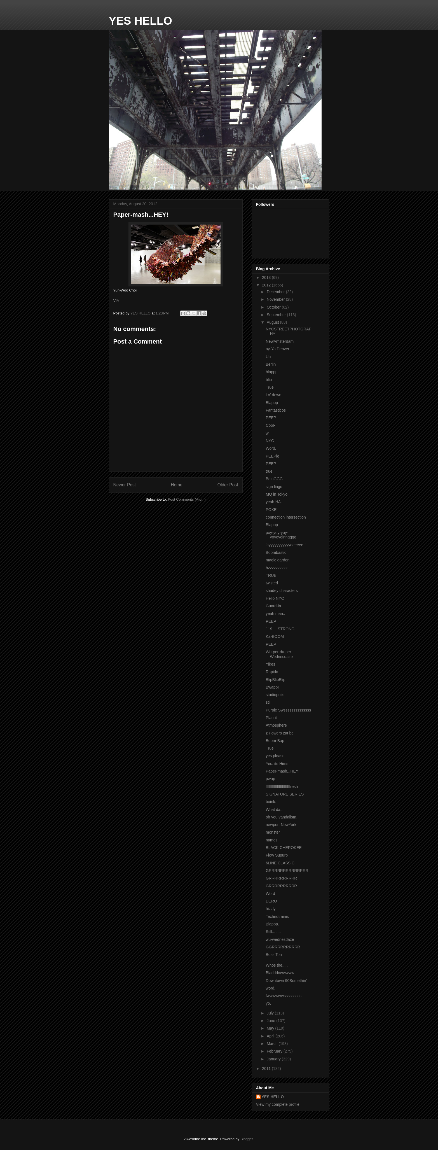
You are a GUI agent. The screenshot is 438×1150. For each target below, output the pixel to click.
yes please (275, 756)
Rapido (272, 672)
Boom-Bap (275, 740)
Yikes (270, 664)
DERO (271, 901)
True (269, 387)
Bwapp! (272, 687)
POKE (271, 509)
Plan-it (271, 717)
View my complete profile (277, 1104)
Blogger (246, 1139)
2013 (267, 277)
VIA (116, 300)
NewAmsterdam (280, 341)
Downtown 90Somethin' (286, 980)
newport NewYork (281, 824)
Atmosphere (276, 725)
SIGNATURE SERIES (285, 794)
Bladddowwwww (280, 973)
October (274, 307)
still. (269, 702)
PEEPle (272, 456)
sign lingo (274, 486)
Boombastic (276, 552)
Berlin (271, 364)
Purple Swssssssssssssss (288, 710)
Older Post (227, 484)
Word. (271, 448)
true (269, 471)
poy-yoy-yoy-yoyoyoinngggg (281, 535)
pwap (270, 778)
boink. (271, 801)
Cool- (270, 425)
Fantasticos (276, 410)
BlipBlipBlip (275, 679)
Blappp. (272, 924)
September (277, 314)
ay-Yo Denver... (279, 349)
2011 (267, 1068)
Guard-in (273, 606)
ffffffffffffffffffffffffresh (282, 786)
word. (270, 988)
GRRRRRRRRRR (281, 878)
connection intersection (286, 517)
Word (270, 893)
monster (273, 832)
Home (176, 484)
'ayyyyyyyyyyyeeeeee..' (286, 545)
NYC (270, 440)
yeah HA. (274, 502)
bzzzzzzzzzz (276, 568)
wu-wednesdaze (280, 939)
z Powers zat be (280, 733)
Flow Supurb (277, 855)
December (276, 292)
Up (268, 356)
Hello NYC (275, 598)
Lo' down (273, 395)
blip (269, 379)
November (276, 299)
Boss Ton (274, 954)
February (275, 1051)
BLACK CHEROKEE (283, 847)
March (273, 1043)
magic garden (277, 560)
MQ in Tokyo (276, 494)
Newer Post (124, 484)
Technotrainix (277, 916)
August (273, 322)
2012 (267, 285)
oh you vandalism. (281, 817)
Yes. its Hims (277, 763)
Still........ (273, 931)
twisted (272, 583)
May (271, 1028)
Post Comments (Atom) (187, 499)
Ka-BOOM (275, 636)
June (271, 1020)
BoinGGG (274, 479)
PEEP (271, 418)
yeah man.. (275, 613)
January (274, 1059)
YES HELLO (140, 21)
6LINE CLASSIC (280, 863)
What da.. (274, 809)
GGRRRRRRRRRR (283, 947)
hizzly (270, 908)
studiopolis (275, 694)
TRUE (271, 575)
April (271, 1036)
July (271, 1013)
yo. (268, 1003)
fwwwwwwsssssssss (283, 995)
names (271, 840)
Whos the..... (277, 965)
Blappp (272, 402)
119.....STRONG (280, 629)
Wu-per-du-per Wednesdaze (279, 654)
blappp (271, 372)
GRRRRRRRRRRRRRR (287, 870)
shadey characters (282, 590)
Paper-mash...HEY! (282, 771)
